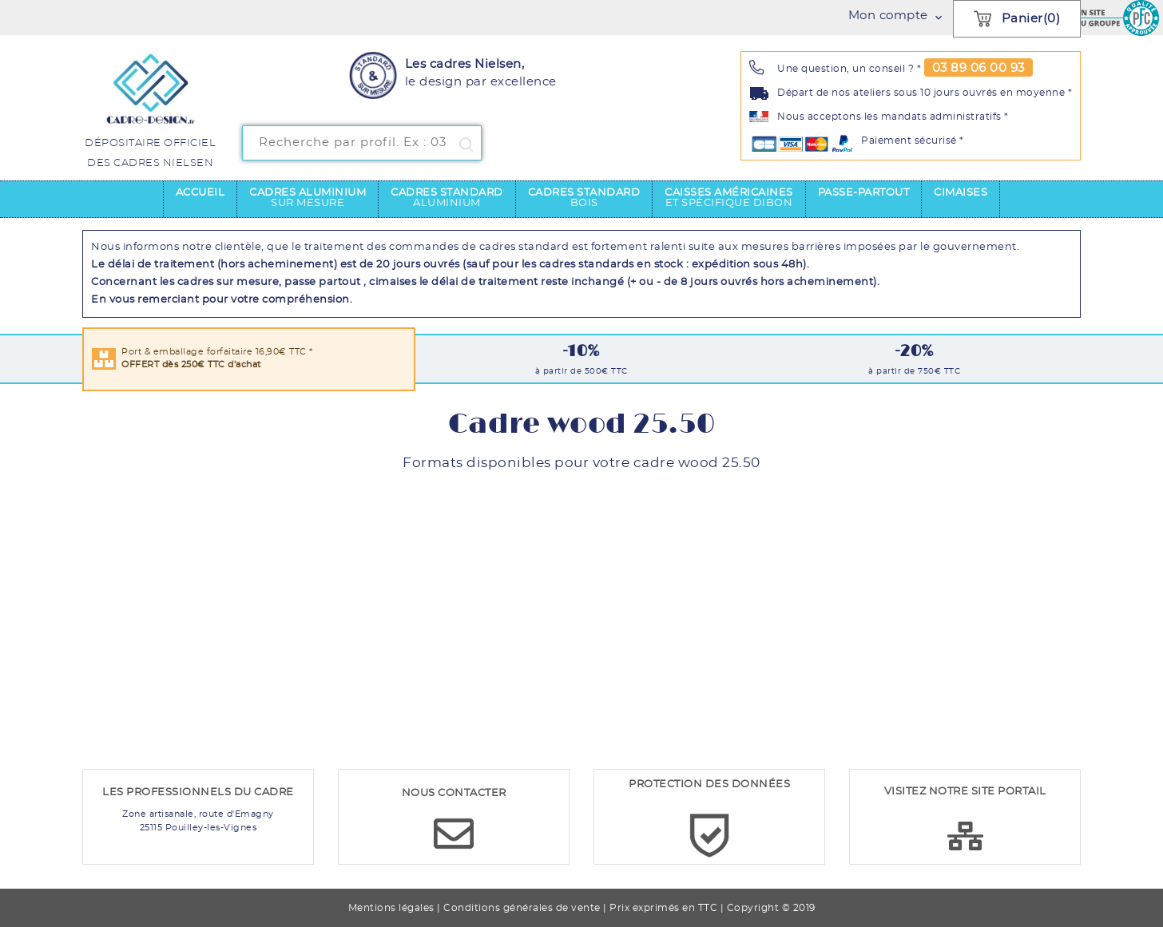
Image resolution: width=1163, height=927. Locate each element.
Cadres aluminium (307, 198)
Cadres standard (447, 198)
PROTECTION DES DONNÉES (709, 784)
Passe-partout (864, 193)
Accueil (200, 193)
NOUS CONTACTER (454, 793)
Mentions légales (391, 908)
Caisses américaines (729, 198)
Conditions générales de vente (522, 908)
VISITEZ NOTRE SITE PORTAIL (965, 791)
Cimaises (960, 193)
